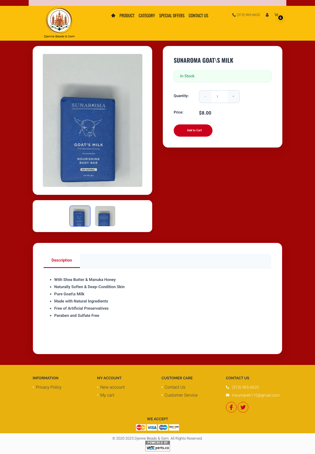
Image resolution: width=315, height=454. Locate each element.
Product (127, 15)
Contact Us (198, 15)
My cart (107, 395)
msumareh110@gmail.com (256, 395)
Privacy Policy (48, 387)
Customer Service (181, 395)
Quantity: (181, 96)
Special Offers (171, 15)
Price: (178, 112)
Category (147, 15)
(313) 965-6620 (246, 15)
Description (62, 260)
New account (112, 387)
